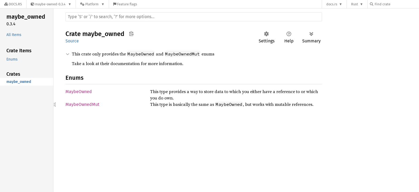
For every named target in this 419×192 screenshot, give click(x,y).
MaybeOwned (78, 91)
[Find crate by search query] (396, 4)
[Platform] (92, 4)
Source (72, 40)
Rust (354, 4)
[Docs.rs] (13, 4)
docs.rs (331, 4)
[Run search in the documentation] (193, 16)
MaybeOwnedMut (82, 104)
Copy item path (131, 33)
